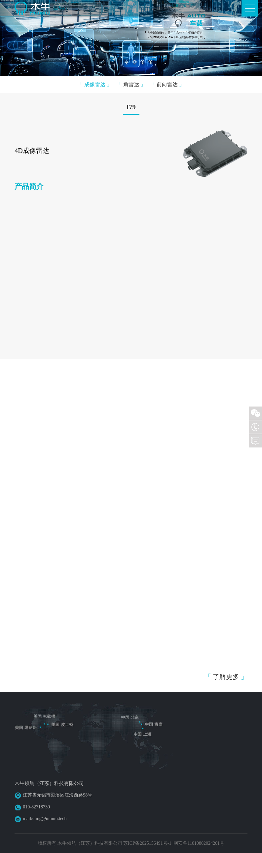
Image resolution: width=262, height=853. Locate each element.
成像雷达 (95, 84)
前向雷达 (167, 84)
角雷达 (131, 84)
